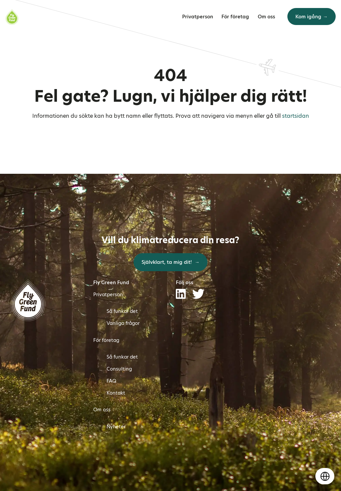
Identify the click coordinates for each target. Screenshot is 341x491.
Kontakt (116, 393)
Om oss (266, 16)
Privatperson (197, 16)
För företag (235, 16)
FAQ (111, 381)
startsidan (295, 116)
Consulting (119, 369)
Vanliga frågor (123, 323)
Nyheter (116, 426)
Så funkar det (122, 311)
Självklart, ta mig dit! (167, 262)
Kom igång (308, 16)
